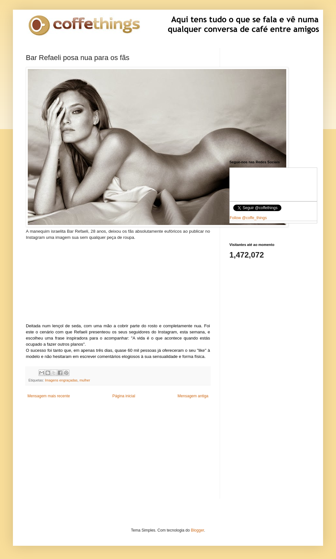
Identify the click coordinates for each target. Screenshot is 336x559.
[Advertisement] (118, 281)
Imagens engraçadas (61, 380)
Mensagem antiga (193, 396)
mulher (84, 380)
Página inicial (123, 396)
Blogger (197, 530)
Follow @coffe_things (248, 218)
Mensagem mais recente (48, 396)
